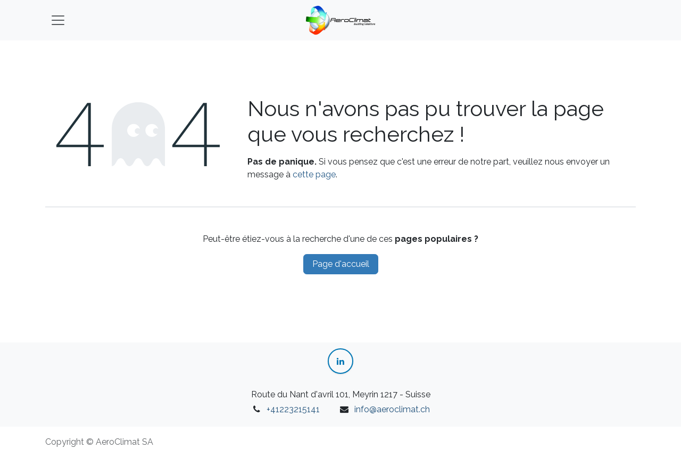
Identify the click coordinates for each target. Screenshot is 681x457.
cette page (314, 174)
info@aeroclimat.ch (392, 409)
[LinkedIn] (340, 361)
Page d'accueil (340, 264)
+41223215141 (293, 409)
